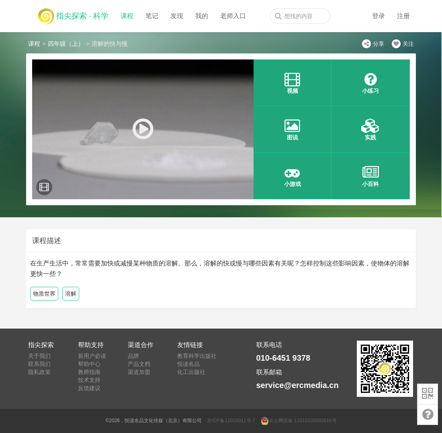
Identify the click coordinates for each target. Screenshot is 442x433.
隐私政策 (39, 372)
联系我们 (39, 364)
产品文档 (139, 364)
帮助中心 (89, 364)
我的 (201, 15)
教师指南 (89, 372)
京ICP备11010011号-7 (231, 420)
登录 (378, 15)
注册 (403, 15)
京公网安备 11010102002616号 (299, 420)
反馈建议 (89, 388)
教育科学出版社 (197, 356)
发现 (176, 15)
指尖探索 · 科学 (73, 14)
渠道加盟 (139, 372)
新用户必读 (92, 356)
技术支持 (89, 380)
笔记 (151, 15)
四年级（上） (66, 43)
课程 (127, 15)
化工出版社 (191, 372)
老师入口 (233, 15)
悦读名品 (188, 364)
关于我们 (39, 356)
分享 (373, 43)
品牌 (133, 356)
